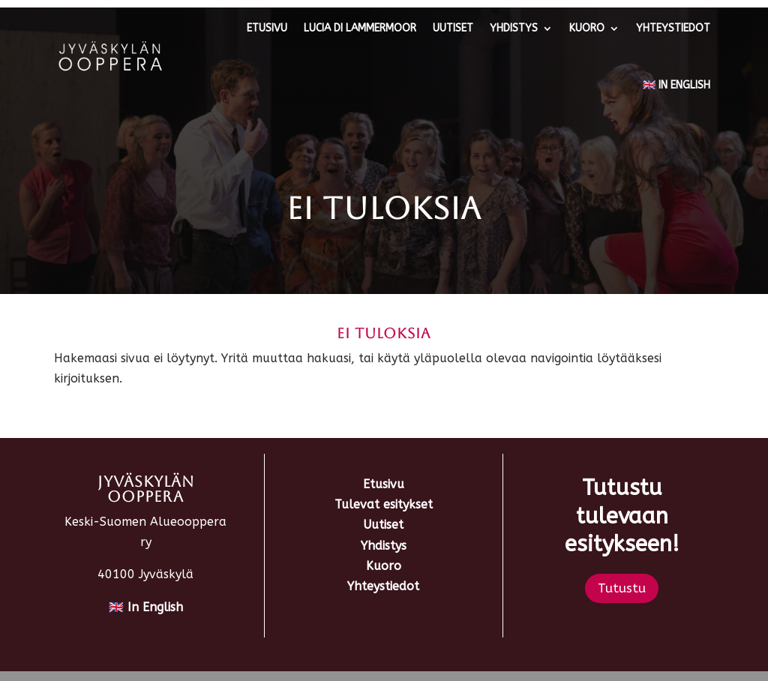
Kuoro (586, 28)
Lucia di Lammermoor (360, 28)
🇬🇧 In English (676, 85)
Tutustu (622, 588)
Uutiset (453, 28)
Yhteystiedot (673, 28)
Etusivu (267, 28)
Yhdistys (514, 28)
